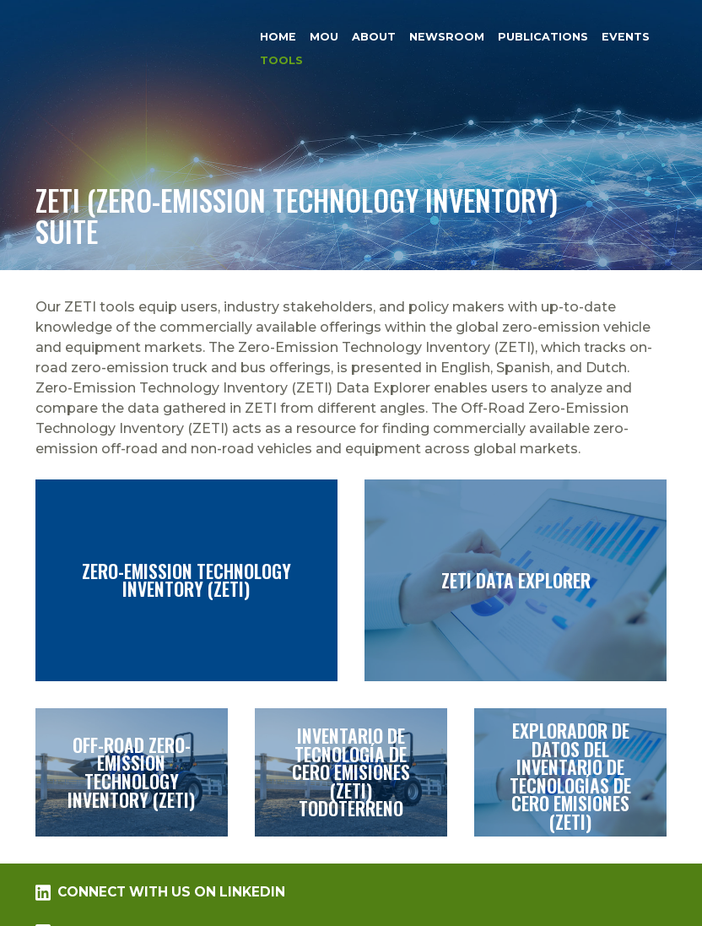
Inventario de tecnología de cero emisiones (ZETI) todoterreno (351, 772)
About (374, 36)
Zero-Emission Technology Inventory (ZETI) (186, 580)
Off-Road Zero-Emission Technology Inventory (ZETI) (131, 772)
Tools (281, 61)
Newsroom (446, 36)
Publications (543, 36)
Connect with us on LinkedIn (160, 892)
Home (278, 36)
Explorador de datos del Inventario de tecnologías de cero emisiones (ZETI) (570, 772)
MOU (324, 36)
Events (626, 36)
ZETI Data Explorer (515, 580)
